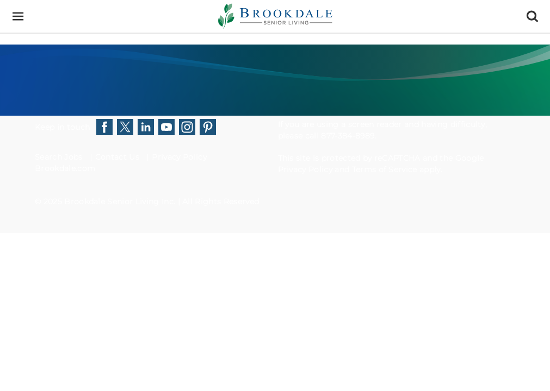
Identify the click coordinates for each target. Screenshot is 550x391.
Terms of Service (384, 169)
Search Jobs (59, 157)
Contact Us (117, 157)
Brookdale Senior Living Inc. (120, 201)
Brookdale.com (65, 168)
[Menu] (17, 16)
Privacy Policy (179, 157)
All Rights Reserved (220, 201)
